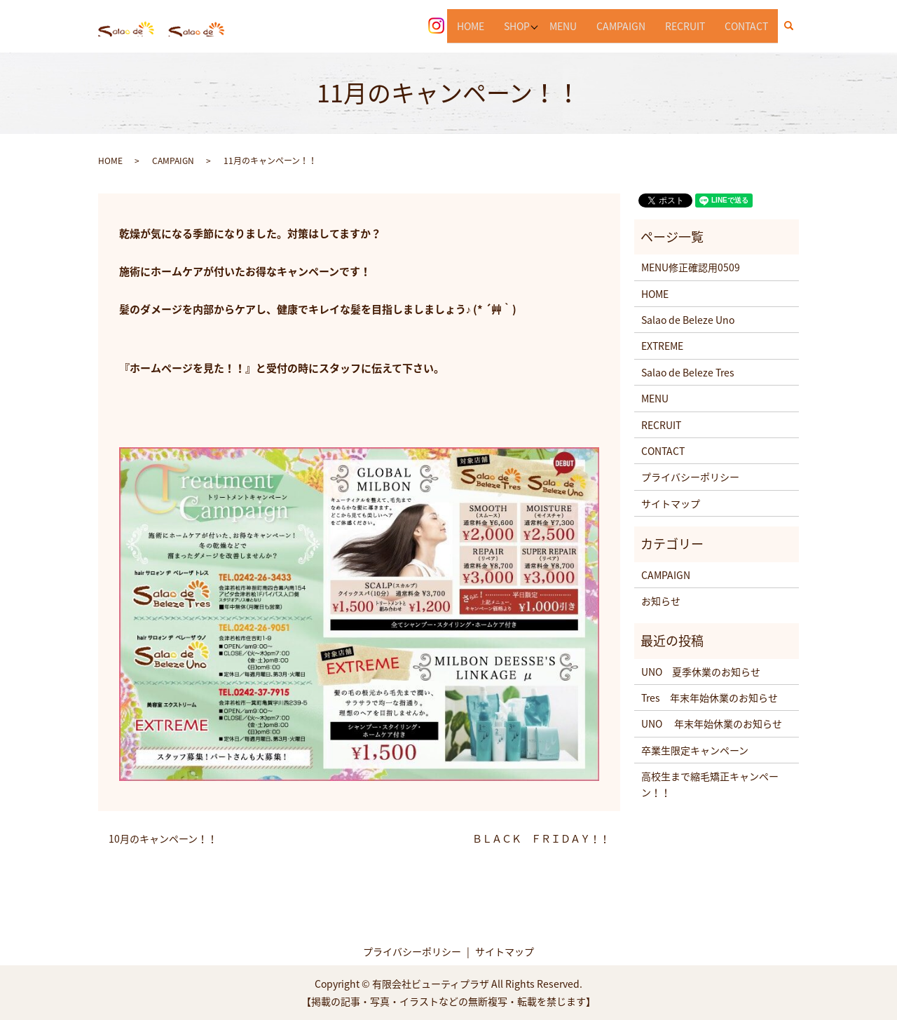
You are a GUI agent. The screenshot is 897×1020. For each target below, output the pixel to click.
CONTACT (746, 25)
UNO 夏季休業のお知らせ (700, 672)
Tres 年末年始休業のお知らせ (709, 698)
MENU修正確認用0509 (690, 267)
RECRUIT (685, 25)
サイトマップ (670, 503)
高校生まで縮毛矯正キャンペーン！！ (710, 783)
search (794, 26)
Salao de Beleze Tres (687, 372)
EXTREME (662, 346)
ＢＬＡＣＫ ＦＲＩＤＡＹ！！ (541, 838)
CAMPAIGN (620, 25)
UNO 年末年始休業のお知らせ (711, 723)
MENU (563, 25)
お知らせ (660, 601)
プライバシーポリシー (690, 477)
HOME (468, 25)
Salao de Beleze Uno (687, 320)
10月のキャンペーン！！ (163, 838)
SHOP (515, 25)
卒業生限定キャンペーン (694, 750)
